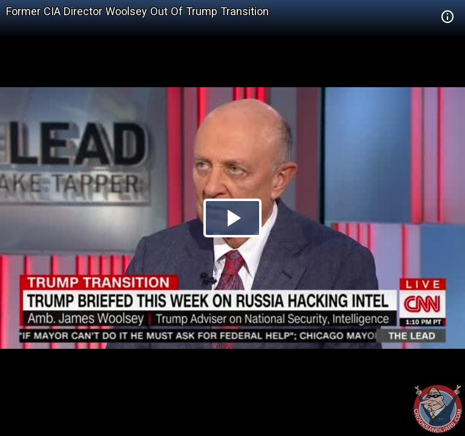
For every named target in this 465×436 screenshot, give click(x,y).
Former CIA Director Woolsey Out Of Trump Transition (137, 11)
